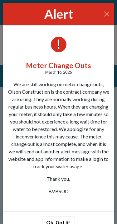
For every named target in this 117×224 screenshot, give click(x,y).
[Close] (107, 14)
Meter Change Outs (58, 65)
